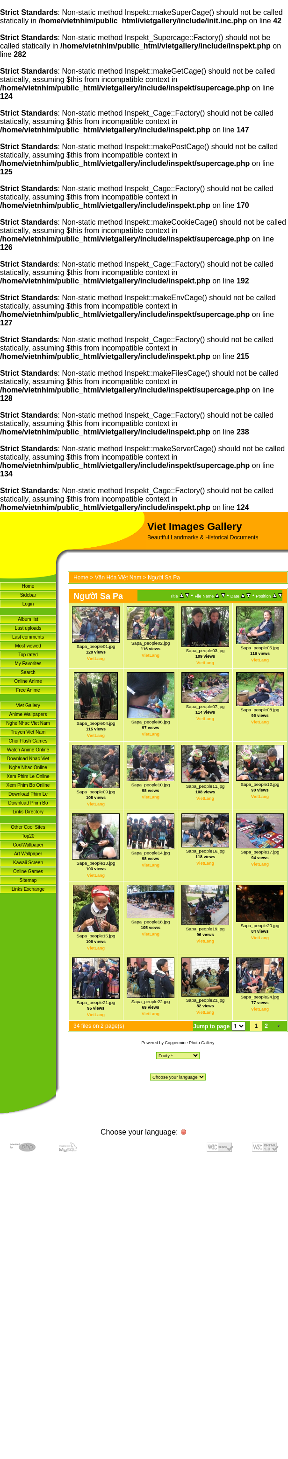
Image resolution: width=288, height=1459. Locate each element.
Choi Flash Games (28, 740)
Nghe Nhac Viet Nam (28, 723)
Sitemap (28, 880)
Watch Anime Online (28, 749)
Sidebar (28, 595)
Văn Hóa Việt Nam (118, 577)
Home (28, 586)
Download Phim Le (28, 794)
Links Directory (28, 811)
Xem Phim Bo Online (28, 785)
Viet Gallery (28, 705)
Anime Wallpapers (28, 714)
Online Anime (28, 681)
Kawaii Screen (28, 862)
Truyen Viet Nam (28, 732)
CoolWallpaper (28, 844)
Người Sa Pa (164, 577)
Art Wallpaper (28, 853)
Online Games (28, 871)
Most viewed (28, 645)
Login (28, 603)
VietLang (96, 658)
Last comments (28, 637)
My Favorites (27, 663)
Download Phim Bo (28, 802)
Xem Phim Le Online (28, 776)
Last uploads (28, 628)
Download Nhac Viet (28, 758)
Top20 (28, 836)
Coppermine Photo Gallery (189, 1042)
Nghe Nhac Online (28, 767)
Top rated (28, 654)
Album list (28, 619)
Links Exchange (28, 889)
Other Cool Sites (28, 827)
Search (28, 672)
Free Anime (28, 690)
